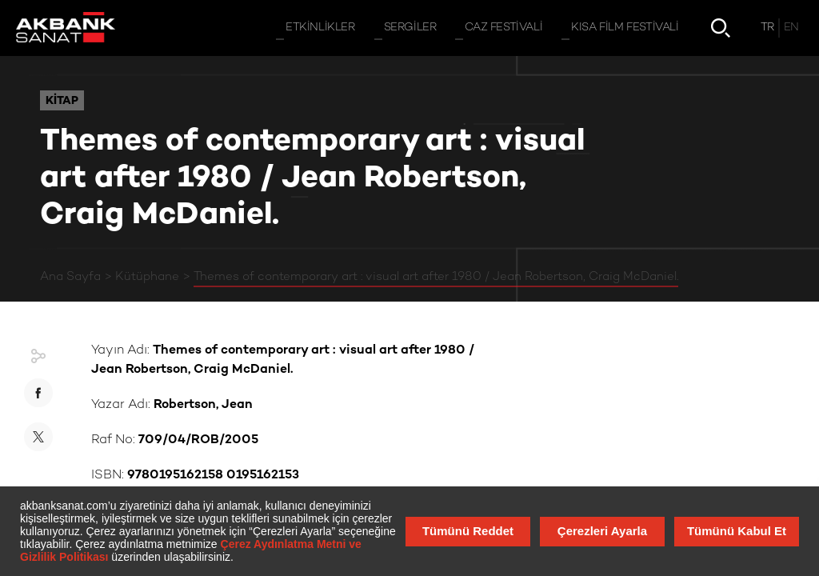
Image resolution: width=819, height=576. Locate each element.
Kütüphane (147, 276)
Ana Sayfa (70, 276)
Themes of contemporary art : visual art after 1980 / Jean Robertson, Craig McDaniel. (436, 276)
